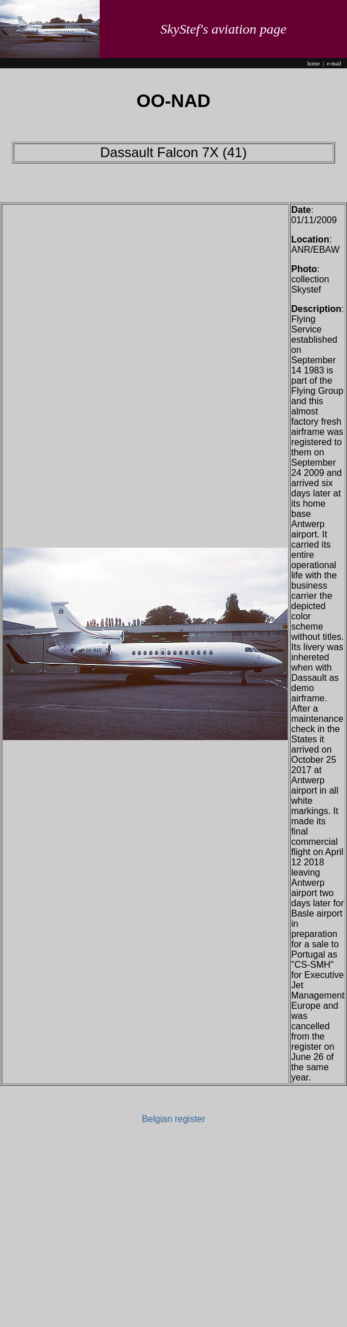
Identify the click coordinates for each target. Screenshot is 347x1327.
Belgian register (173, 1119)
